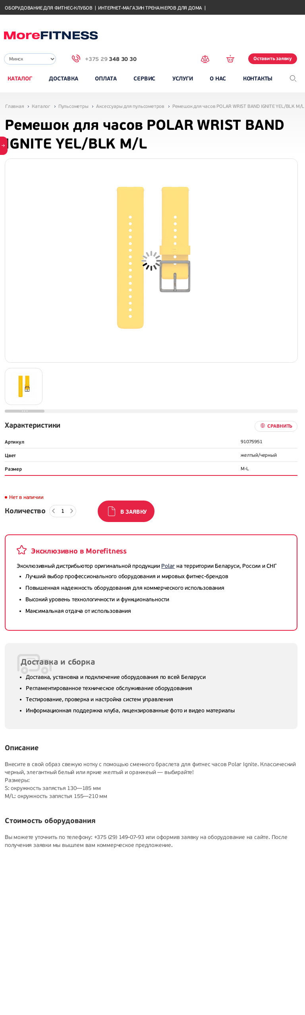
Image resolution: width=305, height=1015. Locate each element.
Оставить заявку (272, 58)
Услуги (182, 78)
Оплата (106, 78)
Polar (168, 566)
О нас (218, 78)
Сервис (144, 78)
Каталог (20, 78)
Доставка (63, 78)
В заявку (133, 512)
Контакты (257, 78)
